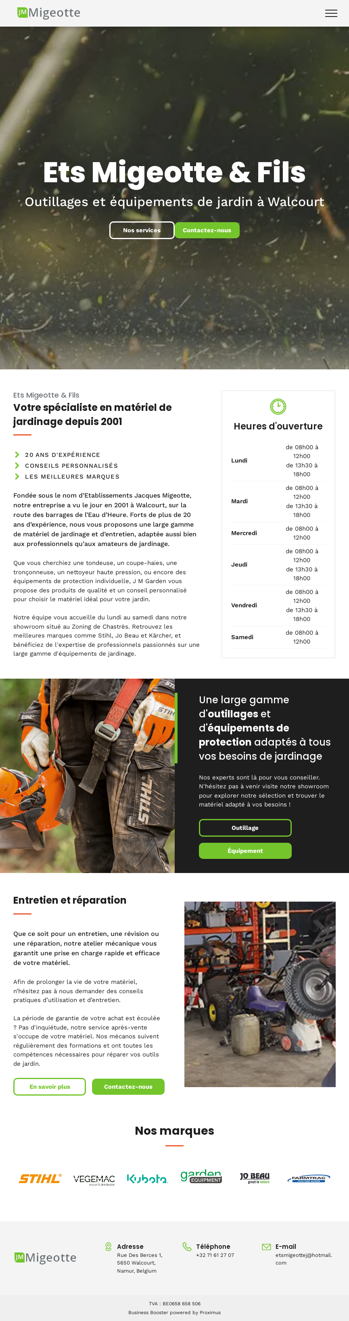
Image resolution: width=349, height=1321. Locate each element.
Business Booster (148, 1312)
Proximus (210, 1312)
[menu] (331, 13)
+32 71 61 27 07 (215, 1255)
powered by (184, 1312)
